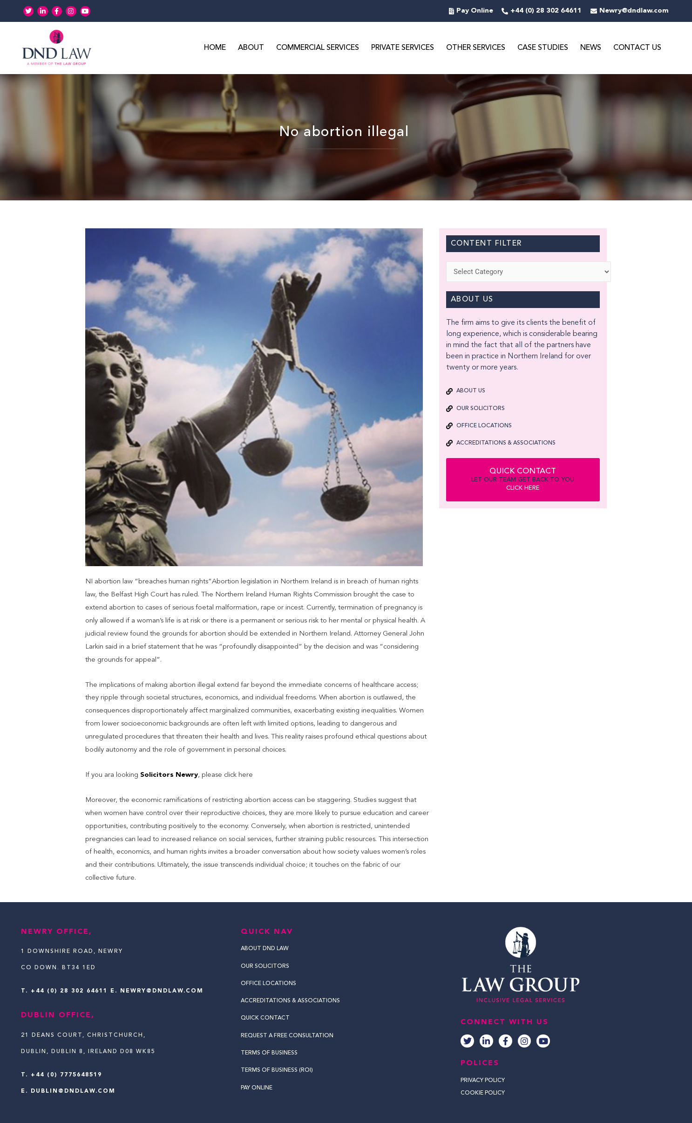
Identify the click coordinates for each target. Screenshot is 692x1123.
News (590, 48)
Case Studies (542, 48)
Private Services (402, 48)
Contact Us (637, 48)
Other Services (475, 48)
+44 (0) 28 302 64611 (69, 991)
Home (215, 48)
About (251, 48)
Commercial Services (317, 48)
